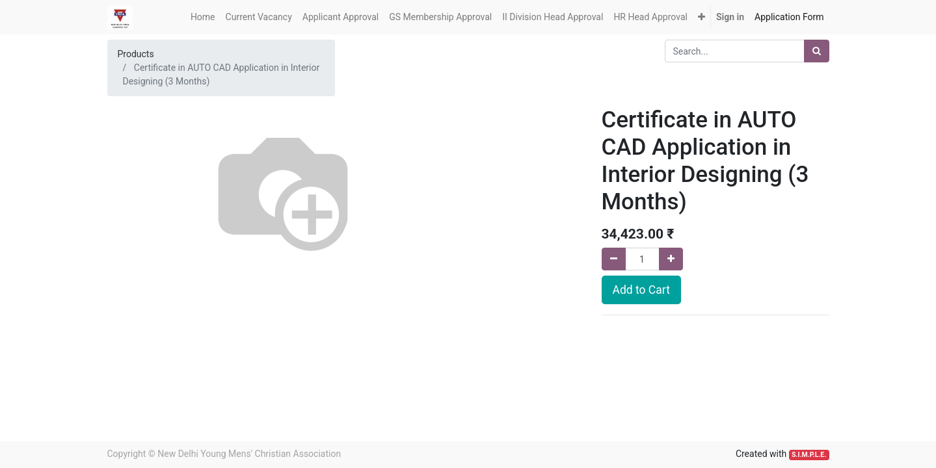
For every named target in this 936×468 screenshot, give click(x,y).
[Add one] (671, 259)
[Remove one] (614, 259)
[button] (701, 17)
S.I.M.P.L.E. (809, 454)
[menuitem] (203, 17)
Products (136, 54)
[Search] (816, 51)
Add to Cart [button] (641, 289)
